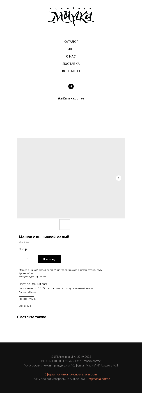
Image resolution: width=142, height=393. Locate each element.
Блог (71, 49)
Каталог (71, 42)
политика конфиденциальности (76, 374)
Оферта (50, 374)
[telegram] (71, 86)
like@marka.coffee (71, 98)
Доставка (71, 64)
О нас (71, 56)
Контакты (71, 71)
